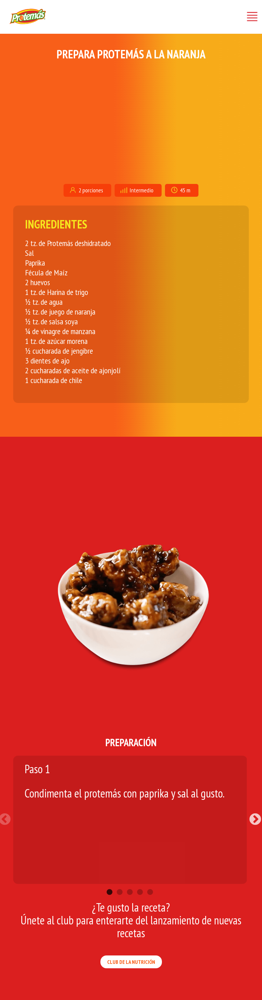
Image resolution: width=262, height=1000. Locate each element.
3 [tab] (129, 882)
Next (251, 816)
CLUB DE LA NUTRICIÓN (131, 961)
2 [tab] (119, 882)
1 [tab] (109, 882)
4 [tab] (140, 882)
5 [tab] (150, 882)
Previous (8, 816)
